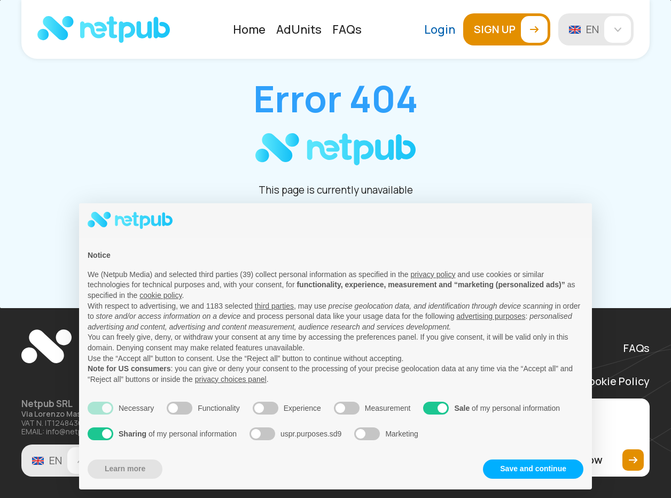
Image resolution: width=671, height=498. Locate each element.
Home (249, 29)
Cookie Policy (615, 381)
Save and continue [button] (533, 468)
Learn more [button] (125, 468)
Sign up (511, 29)
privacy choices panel (231, 379)
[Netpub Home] (103, 29)
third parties (274, 306)
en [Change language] (608, 29)
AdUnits (299, 29)
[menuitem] (249, 29)
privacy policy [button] (432, 274)
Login (439, 29)
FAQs (347, 29)
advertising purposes (490, 316)
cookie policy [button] (160, 295)
